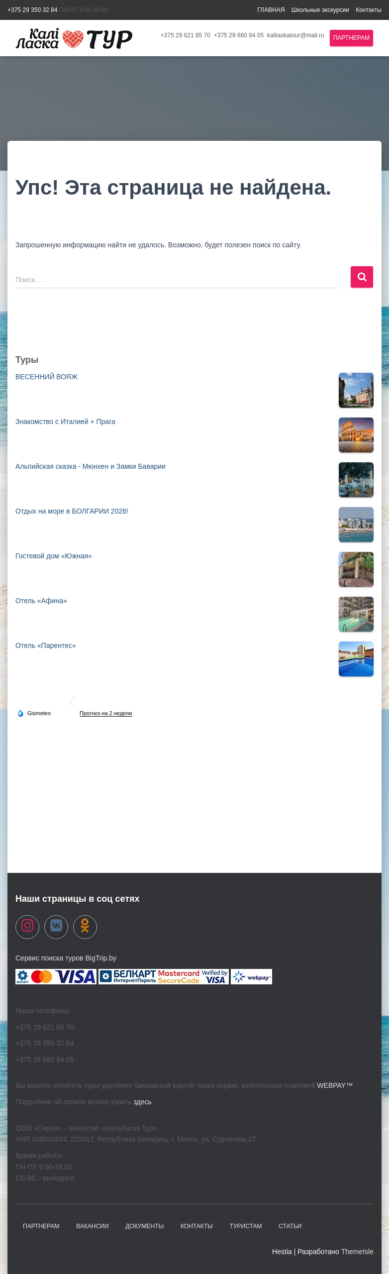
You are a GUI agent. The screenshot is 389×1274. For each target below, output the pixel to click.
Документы (144, 1226)
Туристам (246, 1226)
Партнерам (351, 37)
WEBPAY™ (335, 1085)
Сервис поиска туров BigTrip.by (65, 958)
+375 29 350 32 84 (32, 9)
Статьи (290, 1226)
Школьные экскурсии (320, 9)
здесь (142, 1102)
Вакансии (92, 1226)
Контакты (369, 9)
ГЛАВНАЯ (271, 9)
